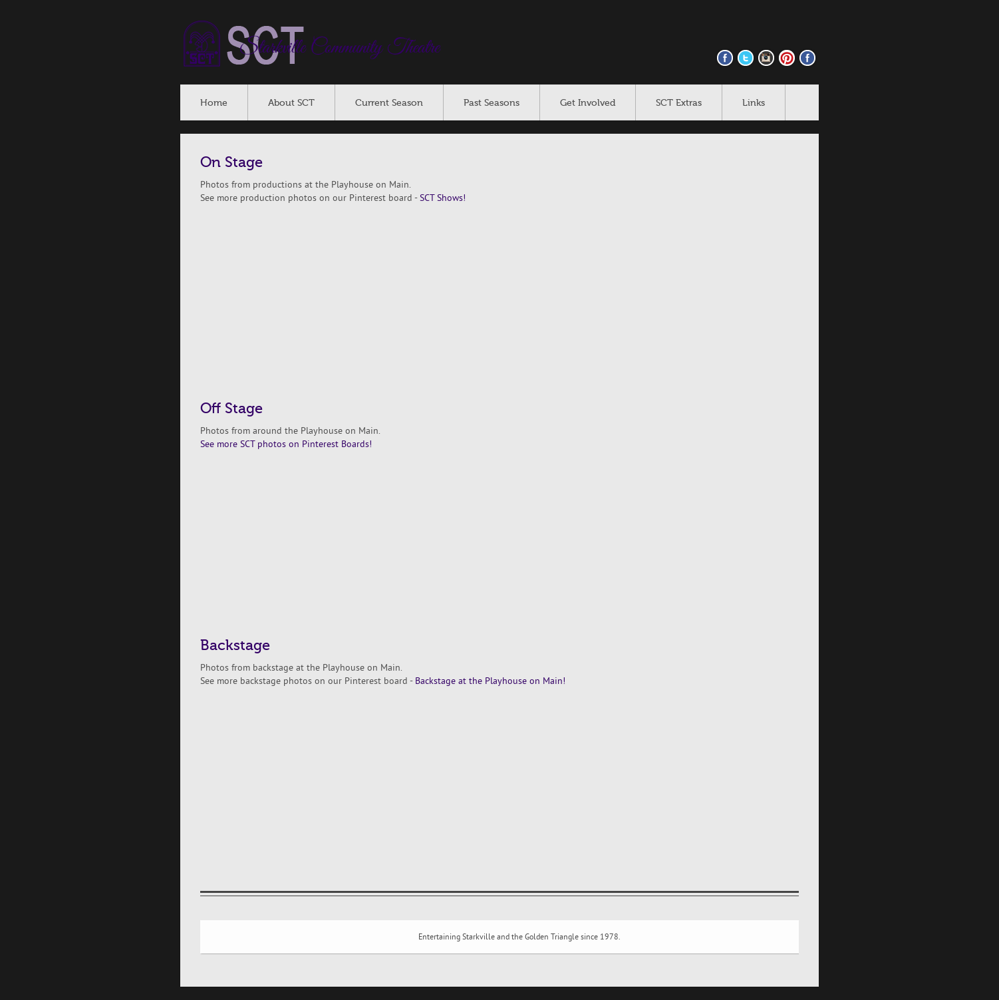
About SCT (291, 103)
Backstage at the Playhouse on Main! (490, 681)
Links (753, 103)
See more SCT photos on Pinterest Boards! (286, 444)
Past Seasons (491, 103)
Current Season (389, 103)
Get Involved (587, 103)
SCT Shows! (443, 198)
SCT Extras (679, 103)
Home (213, 103)
